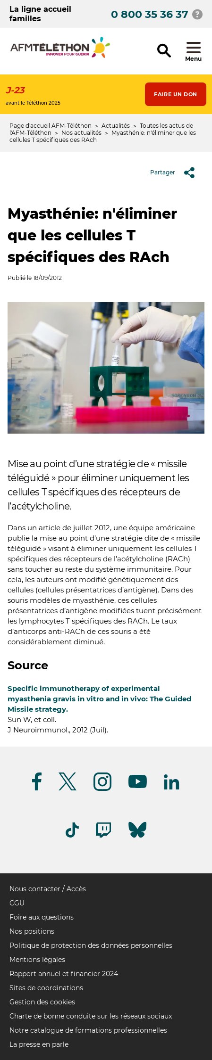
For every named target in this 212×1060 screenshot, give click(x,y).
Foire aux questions (41, 917)
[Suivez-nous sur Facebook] (37, 789)
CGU (17, 903)
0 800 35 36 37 (149, 14)
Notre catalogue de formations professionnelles (88, 1030)
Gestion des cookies (42, 1002)
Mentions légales (37, 959)
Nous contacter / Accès (47, 889)
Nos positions (31, 931)
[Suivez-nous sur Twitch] (103, 836)
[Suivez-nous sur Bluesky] (137, 838)
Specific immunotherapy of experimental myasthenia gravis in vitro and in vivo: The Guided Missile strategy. (99, 699)
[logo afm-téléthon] (60, 56)
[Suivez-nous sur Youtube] (137, 786)
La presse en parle (38, 1044)
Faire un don (175, 94)
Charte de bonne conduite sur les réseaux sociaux (90, 1016)
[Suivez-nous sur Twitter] (67, 789)
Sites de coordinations (46, 988)
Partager (176, 172)
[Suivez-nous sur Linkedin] (172, 788)
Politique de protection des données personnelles (90, 945)
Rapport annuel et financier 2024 (63, 974)
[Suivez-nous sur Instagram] (102, 789)
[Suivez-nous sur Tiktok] (72, 836)
